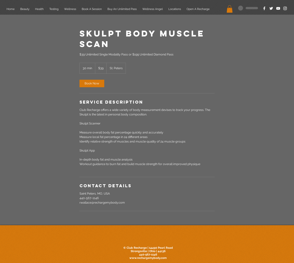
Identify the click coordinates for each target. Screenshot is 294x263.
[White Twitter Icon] (271, 8)
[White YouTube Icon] (278, 8)
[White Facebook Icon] (264, 8)
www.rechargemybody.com (148, 258)
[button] (229, 9)
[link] (92, 83)
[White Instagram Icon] (285, 8)
